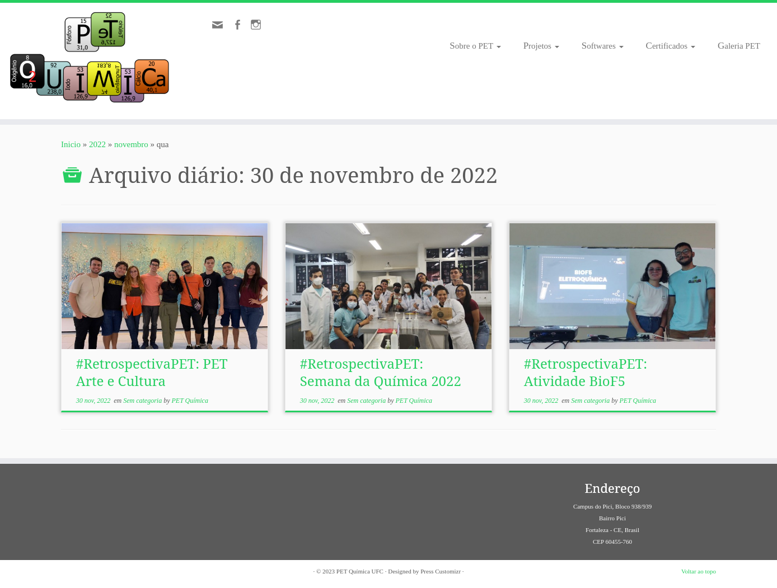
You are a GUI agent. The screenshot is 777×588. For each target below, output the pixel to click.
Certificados (670, 45)
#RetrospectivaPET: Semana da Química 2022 (380, 372)
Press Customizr (440, 571)
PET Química (190, 400)
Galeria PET (739, 45)
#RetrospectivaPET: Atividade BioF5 (585, 372)
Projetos (541, 45)
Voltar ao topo (698, 571)
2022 (97, 144)
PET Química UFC (359, 571)
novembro (131, 144)
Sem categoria (143, 400)
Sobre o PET (475, 45)
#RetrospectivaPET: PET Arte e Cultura (152, 372)
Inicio (71, 144)
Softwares (603, 45)
